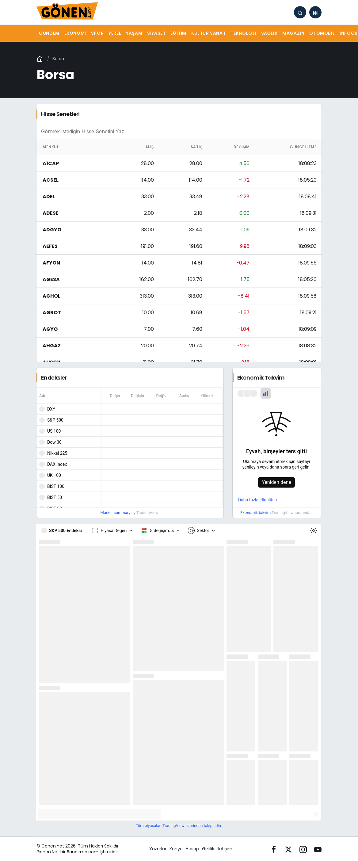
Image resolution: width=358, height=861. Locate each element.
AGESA (51, 279)
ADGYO (52, 229)
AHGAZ (52, 345)
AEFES (50, 246)
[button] (315, 12)
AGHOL (51, 295)
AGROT (52, 312)
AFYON (51, 262)
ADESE (51, 213)
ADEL (49, 196)
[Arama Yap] (300, 12)
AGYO (50, 329)
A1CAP (51, 163)
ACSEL (51, 179)
